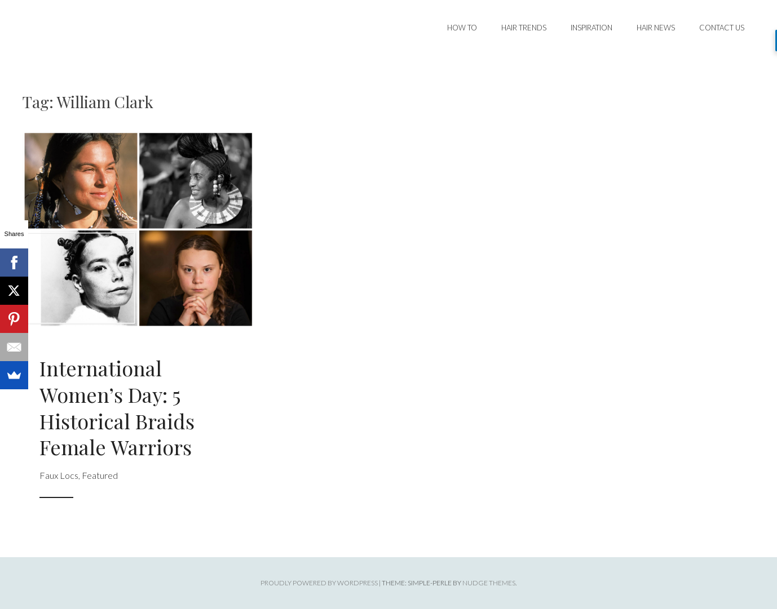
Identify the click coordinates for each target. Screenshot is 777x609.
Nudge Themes (488, 583)
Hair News (656, 27)
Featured (100, 475)
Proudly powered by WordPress (319, 583)
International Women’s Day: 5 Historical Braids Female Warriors (117, 407)
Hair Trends (523, 27)
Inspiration (591, 27)
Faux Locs (58, 475)
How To (462, 27)
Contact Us (721, 27)
